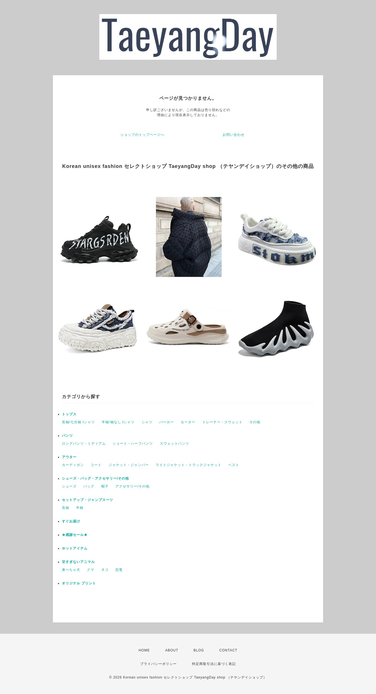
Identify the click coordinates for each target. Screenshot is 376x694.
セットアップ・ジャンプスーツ (87, 500)
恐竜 (119, 570)
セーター (188, 422)
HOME (144, 650)
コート (96, 465)
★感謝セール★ (75, 535)
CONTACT (228, 650)
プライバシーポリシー (158, 664)
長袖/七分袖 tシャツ (78, 422)
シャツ (147, 422)
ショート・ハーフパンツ (133, 443)
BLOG (199, 650)
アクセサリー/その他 (132, 486)
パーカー (166, 422)
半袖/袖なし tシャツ (118, 422)
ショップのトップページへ (142, 135)
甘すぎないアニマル (78, 562)
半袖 (79, 508)
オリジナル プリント (79, 583)
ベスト (233, 465)
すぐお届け (71, 521)
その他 (254, 422)
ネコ (105, 570)
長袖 (65, 508)
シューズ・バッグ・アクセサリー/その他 (95, 478)
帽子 (105, 486)
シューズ (69, 486)
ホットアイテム (75, 548)
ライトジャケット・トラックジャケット (188, 465)
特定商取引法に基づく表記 (214, 664)
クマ (90, 570)
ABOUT (171, 650)
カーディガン (73, 465)
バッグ (88, 486)
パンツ (67, 436)
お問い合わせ (234, 135)
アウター (69, 457)
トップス (69, 414)
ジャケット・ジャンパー (129, 465)
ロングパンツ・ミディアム (84, 443)
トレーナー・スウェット (222, 422)
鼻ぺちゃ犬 (71, 570)
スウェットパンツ (174, 443)
